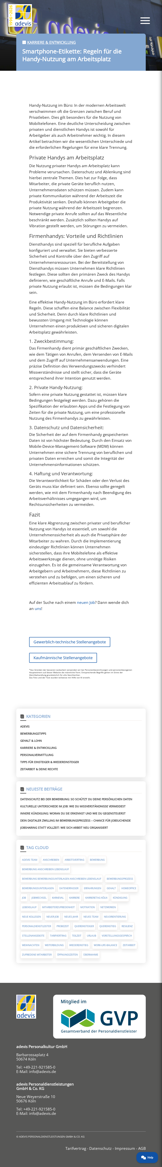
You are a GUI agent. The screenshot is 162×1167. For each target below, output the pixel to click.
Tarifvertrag (75, 1148)
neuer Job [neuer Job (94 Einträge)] (52, 916)
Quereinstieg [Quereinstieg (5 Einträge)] (107, 926)
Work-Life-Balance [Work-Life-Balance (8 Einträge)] (105, 945)
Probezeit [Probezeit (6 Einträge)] (63, 926)
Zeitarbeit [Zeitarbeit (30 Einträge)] (129, 945)
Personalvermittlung (36, 755)
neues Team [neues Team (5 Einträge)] (90, 916)
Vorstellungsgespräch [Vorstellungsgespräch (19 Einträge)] (117, 935)
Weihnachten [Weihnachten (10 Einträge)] (30, 945)
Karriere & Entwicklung (51, 42)
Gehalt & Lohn (31, 741)
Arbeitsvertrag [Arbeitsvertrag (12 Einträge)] (74, 860)
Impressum (125, 1148)
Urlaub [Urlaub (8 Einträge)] (91, 935)
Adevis (25, 726)
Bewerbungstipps (33, 733)
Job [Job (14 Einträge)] (24, 897)
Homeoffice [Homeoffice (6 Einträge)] (128, 888)
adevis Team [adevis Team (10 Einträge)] (29, 860)
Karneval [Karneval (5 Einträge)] (58, 897)
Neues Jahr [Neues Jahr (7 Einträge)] (71, 916)
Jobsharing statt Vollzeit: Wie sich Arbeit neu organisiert (64, 828)
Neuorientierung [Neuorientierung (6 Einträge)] (115, 916)
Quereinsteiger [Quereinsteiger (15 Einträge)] (84, 926)
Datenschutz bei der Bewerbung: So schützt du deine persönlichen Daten (76, 799)
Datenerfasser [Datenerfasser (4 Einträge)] (68, 888)
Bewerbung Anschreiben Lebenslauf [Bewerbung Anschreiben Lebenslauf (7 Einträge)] (45, 869)
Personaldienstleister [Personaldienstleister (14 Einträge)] (36, 926)
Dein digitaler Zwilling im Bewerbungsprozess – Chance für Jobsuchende (75, 820)
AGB (142, 1148)
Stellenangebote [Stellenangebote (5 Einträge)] (33, 935)
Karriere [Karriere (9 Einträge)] (74, 897)
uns (38, 608)
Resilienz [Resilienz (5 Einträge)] (127, 926)
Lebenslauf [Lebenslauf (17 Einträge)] (29, 907)
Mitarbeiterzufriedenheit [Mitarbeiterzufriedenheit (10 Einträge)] (58, 907)
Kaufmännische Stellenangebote (63, 657)
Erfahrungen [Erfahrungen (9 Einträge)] (92, 888)
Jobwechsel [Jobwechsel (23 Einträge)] (39, 897)
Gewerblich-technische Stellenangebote (70, 642)
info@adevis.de (42, 1071)
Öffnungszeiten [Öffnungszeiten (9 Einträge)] (67, 954)
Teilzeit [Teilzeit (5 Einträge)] (76, 935)
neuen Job (86, 602)
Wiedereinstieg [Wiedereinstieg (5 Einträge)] (78, 945)
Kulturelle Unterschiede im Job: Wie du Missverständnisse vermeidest (73, 806)
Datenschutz (100, 1148)
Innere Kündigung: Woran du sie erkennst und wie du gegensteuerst (73, 813)
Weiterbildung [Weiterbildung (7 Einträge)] (54, 945)
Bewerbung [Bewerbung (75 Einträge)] (97, 860)
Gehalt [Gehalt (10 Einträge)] (111, 888)
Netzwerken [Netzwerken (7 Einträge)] (108, 907)
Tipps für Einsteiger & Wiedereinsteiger (49, 762)
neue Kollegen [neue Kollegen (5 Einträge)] (31, 916)
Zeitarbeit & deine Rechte (39, 769)
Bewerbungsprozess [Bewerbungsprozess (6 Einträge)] (120, 878)
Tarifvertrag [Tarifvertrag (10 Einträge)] (58, 935)
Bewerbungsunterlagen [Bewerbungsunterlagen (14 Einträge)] (38, 888)
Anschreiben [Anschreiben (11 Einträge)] (51, 860)
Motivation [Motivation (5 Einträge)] (87, 907)
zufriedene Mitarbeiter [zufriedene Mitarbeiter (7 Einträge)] (37, 954)
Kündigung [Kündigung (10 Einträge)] (120, 897)
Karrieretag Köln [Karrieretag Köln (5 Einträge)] (96, 897)
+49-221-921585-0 (39, 1067)
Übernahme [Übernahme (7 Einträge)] (90, 954)
